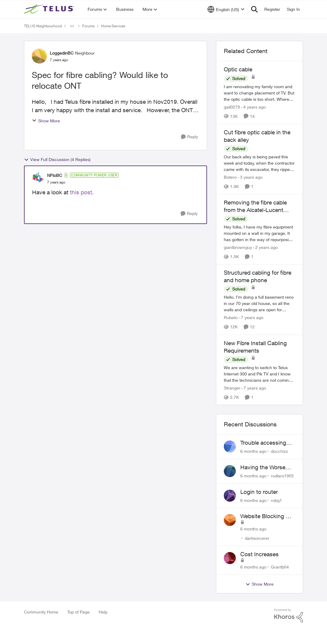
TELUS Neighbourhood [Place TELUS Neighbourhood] (43, 26)
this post (80, 192)
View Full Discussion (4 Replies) (57, 159)
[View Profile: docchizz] (230, 446)
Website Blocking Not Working (267, 516)
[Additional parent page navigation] (72, 26)
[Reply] (189, 137)
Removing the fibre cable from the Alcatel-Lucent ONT (255, 206)
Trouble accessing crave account (263, 442)
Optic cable (238, 69)
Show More (46, 120)
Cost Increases (259, 554)
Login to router (259, 491)
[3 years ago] (250, 177)
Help (103, 611)
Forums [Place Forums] (88, 26)
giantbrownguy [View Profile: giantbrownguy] (238, 247)
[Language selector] (226, 9)
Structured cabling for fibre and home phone (257, 276)
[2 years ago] (265, 247)
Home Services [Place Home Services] (113, 26)
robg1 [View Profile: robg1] (276, 500)
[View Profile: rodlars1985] (230, 471)
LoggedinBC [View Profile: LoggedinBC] (62, 52)
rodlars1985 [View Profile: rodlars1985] (282, 475)
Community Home (41, 611)
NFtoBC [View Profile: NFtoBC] (54, 175)
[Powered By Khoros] (288, 616)
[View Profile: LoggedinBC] (39, 56)
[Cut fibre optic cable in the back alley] (259, 163)
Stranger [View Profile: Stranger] (232, 387)
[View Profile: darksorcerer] (230, 520)
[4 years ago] (253, 107)
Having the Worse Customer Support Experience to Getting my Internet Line (267, 467)
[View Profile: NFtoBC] (38, 178)
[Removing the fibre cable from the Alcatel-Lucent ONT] (259, 233)
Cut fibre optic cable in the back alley (257, 136)
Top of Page (78, 611)
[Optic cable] (259, 92)
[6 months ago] (253, 451)
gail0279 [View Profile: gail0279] (232, 106)
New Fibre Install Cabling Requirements (255, 347)
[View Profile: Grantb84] (230, 558)
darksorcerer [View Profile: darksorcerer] (257, 538)
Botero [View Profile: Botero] (230, 177)
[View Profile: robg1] (230, 496)
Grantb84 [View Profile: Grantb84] (280, 566)
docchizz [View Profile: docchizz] (279, 451)
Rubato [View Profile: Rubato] (231, 317)
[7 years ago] (251, 318)
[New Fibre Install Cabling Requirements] (259, 373)
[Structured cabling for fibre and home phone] (259, 303)
